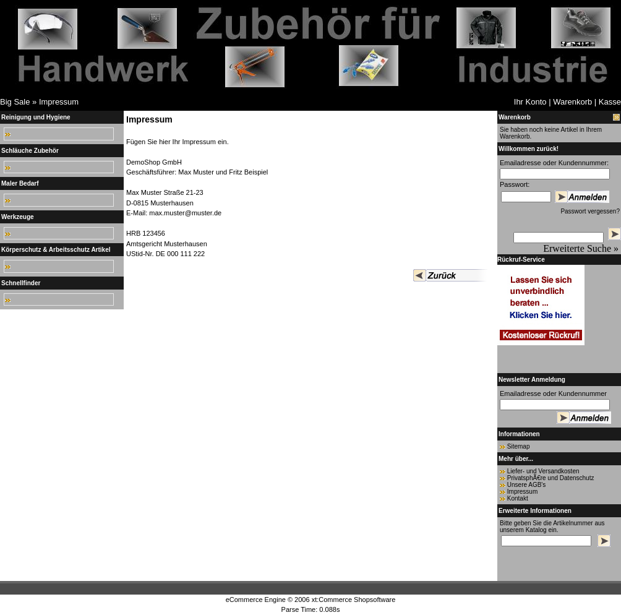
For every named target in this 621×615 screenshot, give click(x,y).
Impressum (59, 101)
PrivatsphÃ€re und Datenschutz (550, 478)
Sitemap (518, 446)
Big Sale (15, 101)
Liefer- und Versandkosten (543, 471)
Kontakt (517, 498)
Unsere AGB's (526, 484)
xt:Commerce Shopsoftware (354, 599)
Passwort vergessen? (590, 211)
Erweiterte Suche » (581, 248)
